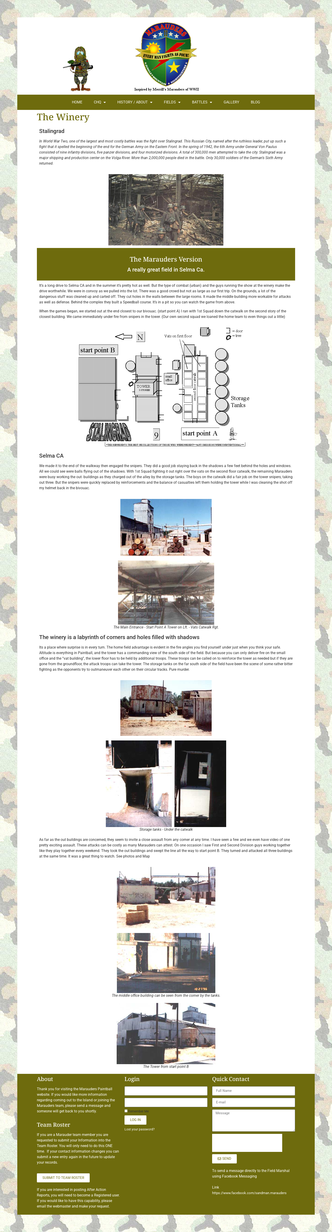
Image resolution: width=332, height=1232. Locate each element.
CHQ (100, 102)
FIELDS (172, 102)
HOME (77, 102)
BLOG (255, 102)
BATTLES (202, 102)
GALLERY (231, 102)
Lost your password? (140, 1129)
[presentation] (247, 1143)
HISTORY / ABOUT (134, 102)
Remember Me (137, 1111)
